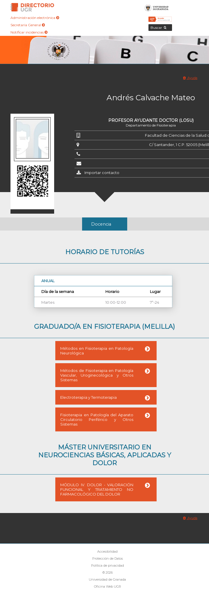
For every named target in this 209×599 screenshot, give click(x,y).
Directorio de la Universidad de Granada (32, 7)
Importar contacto (101, 172)
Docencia (101, 224)
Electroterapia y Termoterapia (88, 397)
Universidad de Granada (156, 7)
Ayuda (190, 78)
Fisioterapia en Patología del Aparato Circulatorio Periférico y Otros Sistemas (96, 419)
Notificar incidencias (28, 32)
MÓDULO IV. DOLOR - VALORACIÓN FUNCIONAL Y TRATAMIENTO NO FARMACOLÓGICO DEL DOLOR (96, 489)
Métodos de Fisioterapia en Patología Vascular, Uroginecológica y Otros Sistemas (96, 375)
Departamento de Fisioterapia (151, 125)
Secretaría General (27, 25)
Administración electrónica (34, 17)
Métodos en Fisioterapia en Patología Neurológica (96, 350)
